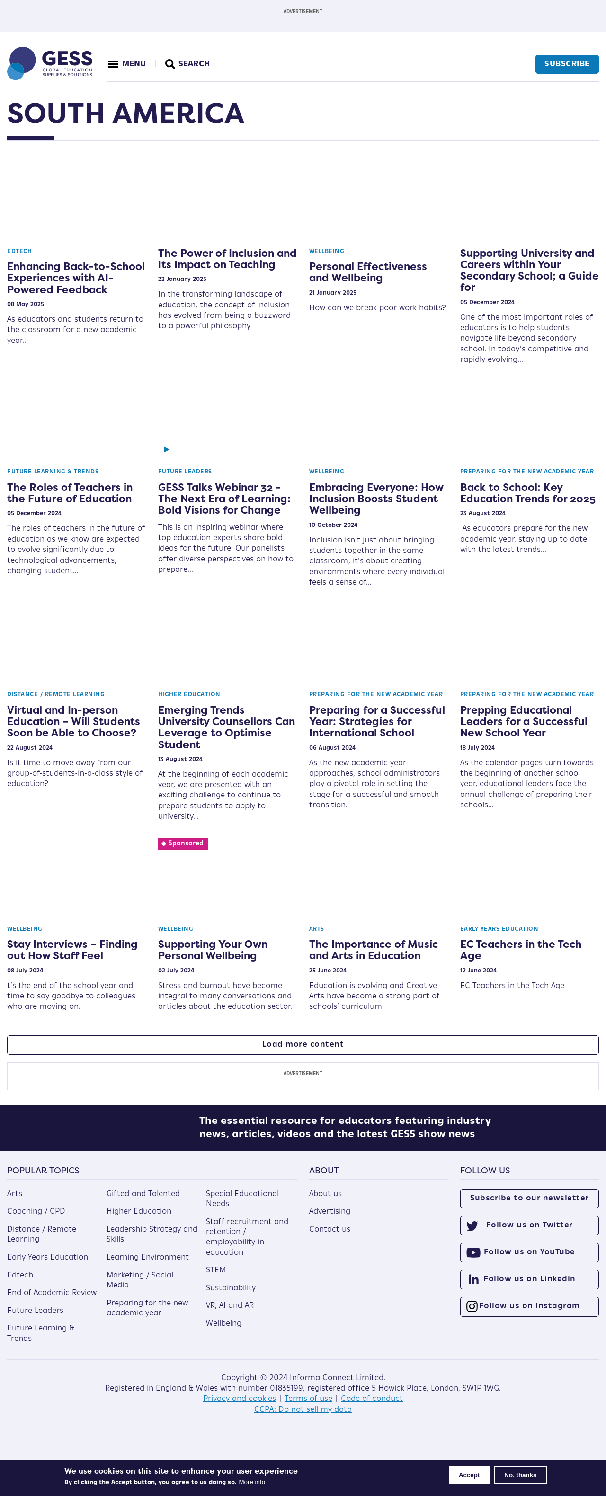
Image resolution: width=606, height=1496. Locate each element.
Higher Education (189, 695)
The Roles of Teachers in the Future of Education (70, 493)
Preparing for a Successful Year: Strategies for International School (377, 721)
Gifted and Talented (143, 1201)
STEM (216, 1277)
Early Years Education (499, 929)
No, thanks (520, 1475)
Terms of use (308, 1406)
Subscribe (566, 64)
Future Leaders (185, 472)
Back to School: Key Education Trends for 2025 (528, 493)
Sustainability (231, 1295)
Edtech (19, 251)
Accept (469, 1475)
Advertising (329, 1219)
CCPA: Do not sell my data (303, 1416)
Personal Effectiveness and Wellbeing (368, 272)
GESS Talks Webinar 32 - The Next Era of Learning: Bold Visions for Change (224, 498)
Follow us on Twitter (529, 1232)
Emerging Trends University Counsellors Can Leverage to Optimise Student (226, 727)
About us (325, 1201)
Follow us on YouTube (529, 1259)
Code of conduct (372, 1406)
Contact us (329, 1236)
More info (252, 1482)
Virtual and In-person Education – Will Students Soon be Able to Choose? (73, 721)
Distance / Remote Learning (56, 695)
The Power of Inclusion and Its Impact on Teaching (227, 258)
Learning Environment (148, 1264)
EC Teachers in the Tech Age (521, 949)
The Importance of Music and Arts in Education (373, 949)
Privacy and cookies (239, 1406)
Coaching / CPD (36, 1219)
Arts (316, 929)
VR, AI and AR (230, 1313)
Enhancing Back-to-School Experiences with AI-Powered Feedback (76, 277)
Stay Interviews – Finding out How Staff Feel (72, 949)
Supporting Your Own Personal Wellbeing (212, 949)
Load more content (303, 1045)
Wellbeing (327, 251)
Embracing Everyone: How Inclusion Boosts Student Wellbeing (376, 498)
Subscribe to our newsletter (529, 1205)
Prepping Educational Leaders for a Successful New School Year (524, 721)
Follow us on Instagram (529, 1313)
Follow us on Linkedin (529, 1286)
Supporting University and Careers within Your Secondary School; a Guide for (529, 270)
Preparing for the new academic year (527, 472)
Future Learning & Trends (52, 472)
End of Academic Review (52, 1300)
